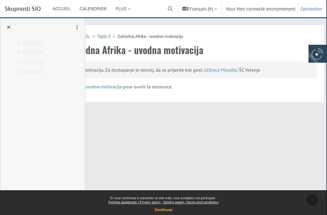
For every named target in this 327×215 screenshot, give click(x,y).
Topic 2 (148, 36)
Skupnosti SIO (23, 9)
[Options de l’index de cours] (77, 27)
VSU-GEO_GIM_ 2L (115, 36)
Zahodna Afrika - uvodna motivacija (156, 94)
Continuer (164, 209)
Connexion (311, 9)
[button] (170, 8)
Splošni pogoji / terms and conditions (191, 202)
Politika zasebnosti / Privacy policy (135, 202)
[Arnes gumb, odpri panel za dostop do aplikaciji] (317, 54)
